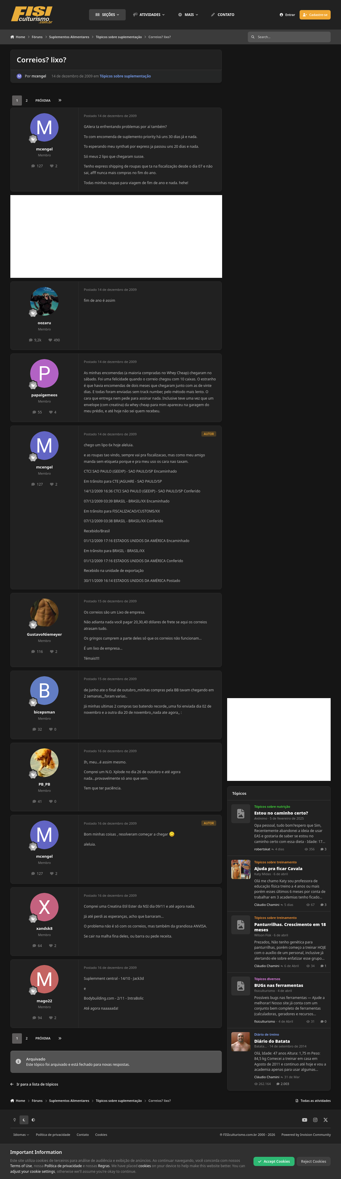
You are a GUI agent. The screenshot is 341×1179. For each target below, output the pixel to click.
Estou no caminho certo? (281, 813)
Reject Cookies (313, 1161)
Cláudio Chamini (266, 905)
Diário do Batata (272, 1041)
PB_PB (44, 784)
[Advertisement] (116, 236)
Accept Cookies (274, 1161)
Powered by (306, 1134)
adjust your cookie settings (32, 1171)
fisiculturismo (264, 991)
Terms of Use (21, 1165)
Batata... (260, 1046)
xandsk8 (44, 928)
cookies (144, 1165)
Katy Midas (262, 874)
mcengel (38, 76)
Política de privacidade (53, 1134)
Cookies (101, 1134)
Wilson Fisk (262, 935)
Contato (83, 1134)
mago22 (44, 1000)
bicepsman (44, 712)
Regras (104, 1165)
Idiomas (21, 1134)
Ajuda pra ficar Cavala (278, 869)
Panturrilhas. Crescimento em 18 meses (290, 927)
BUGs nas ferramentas (278, 985)
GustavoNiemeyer (44, 634)
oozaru (44, 322)
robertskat (262, 849)
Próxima (43, 100)
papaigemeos (44, 395)
